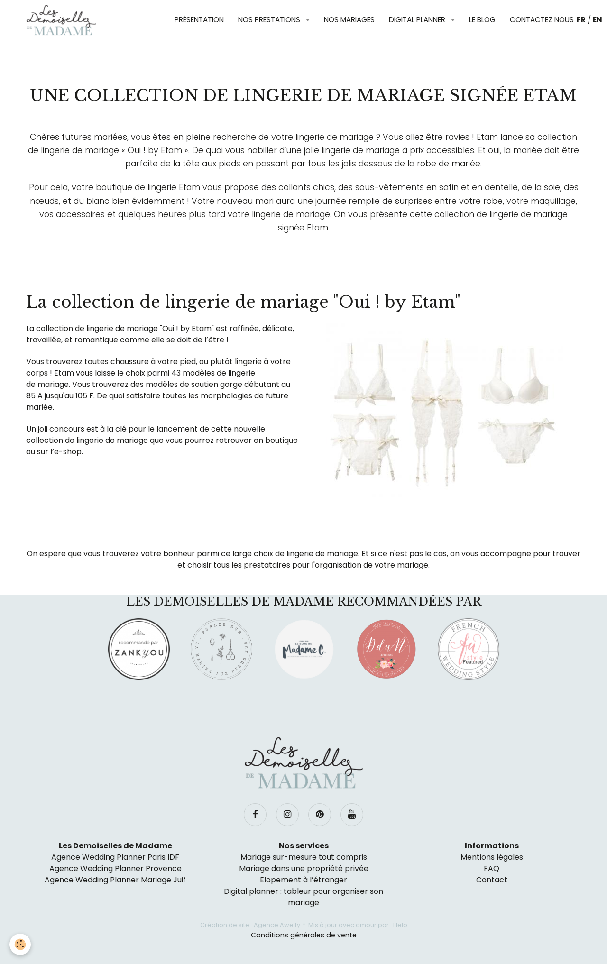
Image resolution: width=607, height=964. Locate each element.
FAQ (491, 868)
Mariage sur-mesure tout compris (303, 857)
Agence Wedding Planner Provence (115, 868)
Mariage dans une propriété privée (303, 868)
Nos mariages (349, 20)
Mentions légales (491, 857)
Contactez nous (542, 20)
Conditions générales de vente (304, 935)
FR (581, 20)
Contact (491, 879)
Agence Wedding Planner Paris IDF (115, 857)
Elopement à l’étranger (303, 879)
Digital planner (418, 20)
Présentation (199, 20)
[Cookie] (20, 944)
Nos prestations (270, 20)
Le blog (482, 20)
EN (597, 20)
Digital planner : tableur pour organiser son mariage (303, 897)
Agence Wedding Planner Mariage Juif (115, 879)
